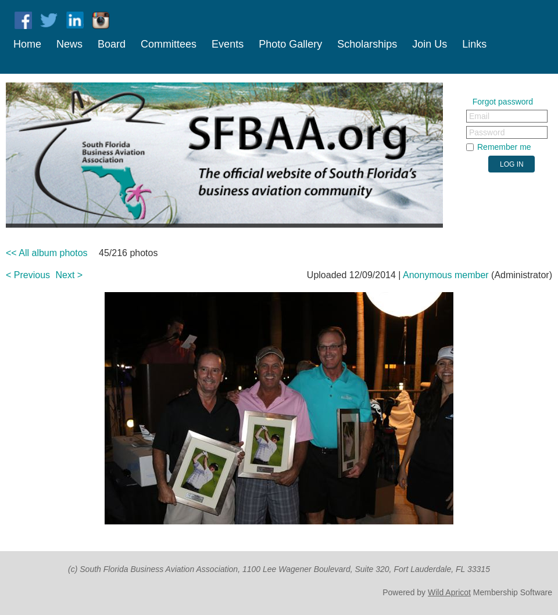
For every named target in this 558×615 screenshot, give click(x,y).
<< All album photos (47, 253)
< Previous (28, 275)
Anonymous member (446, 275)
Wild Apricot (449, 592)
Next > (69, 275)
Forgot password (503, 101)
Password (487, 132)
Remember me (504, 147)
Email (479, 116)
